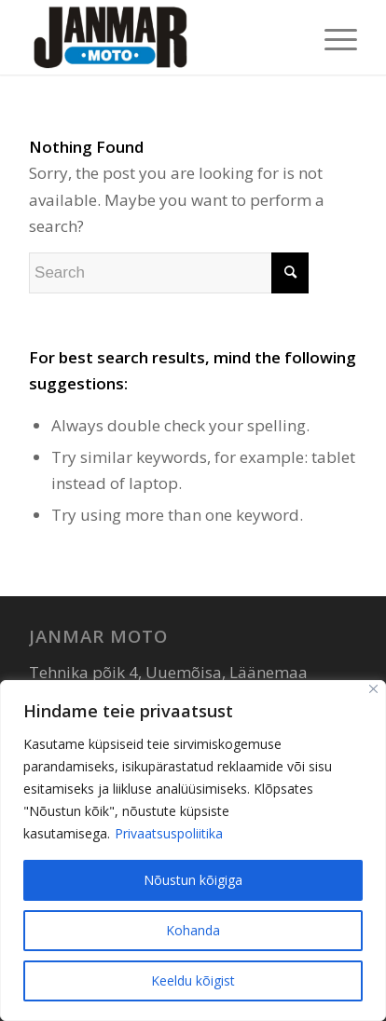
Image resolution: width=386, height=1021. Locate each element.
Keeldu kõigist (193, 980)
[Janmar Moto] (160, 37)
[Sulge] (373, 689)
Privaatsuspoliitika (169, 833)
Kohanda (193, 930)
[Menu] (331, 37)
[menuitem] (331, 37)
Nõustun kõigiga (193, 880)
